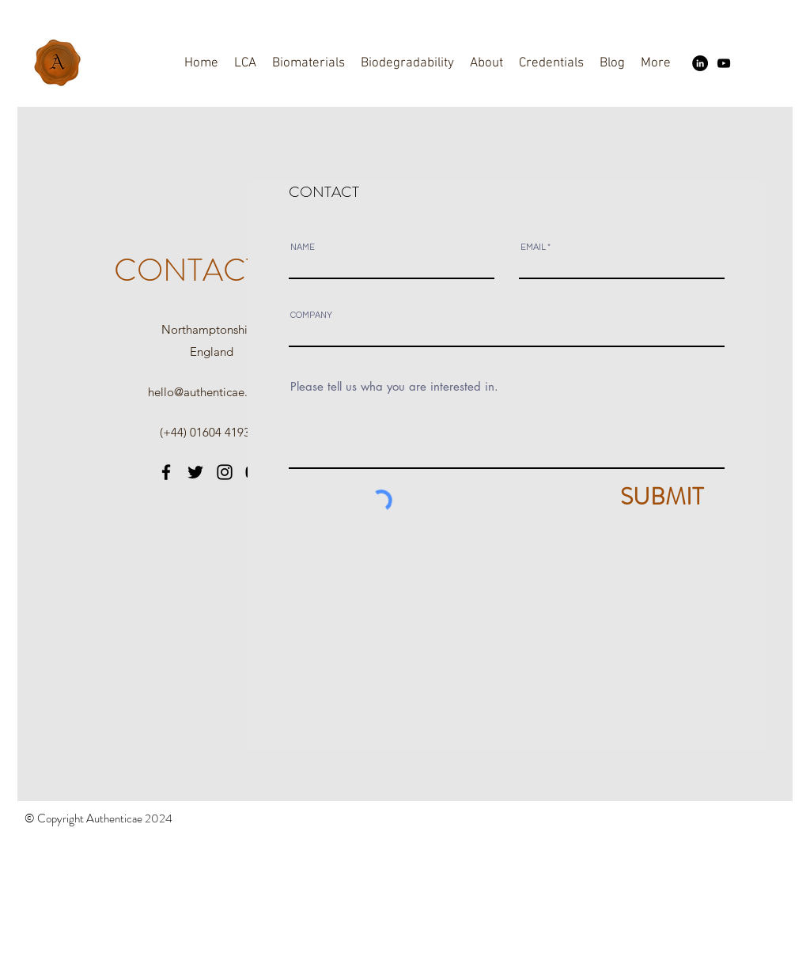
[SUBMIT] (630, 496)
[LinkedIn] (700, 63)
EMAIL (533, 247)
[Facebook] (166, 472)
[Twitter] (195, 472)
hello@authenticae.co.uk (211, 391)
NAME (302, 247)
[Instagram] (224, 472)
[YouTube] (724, 63)
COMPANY (311, 315)
